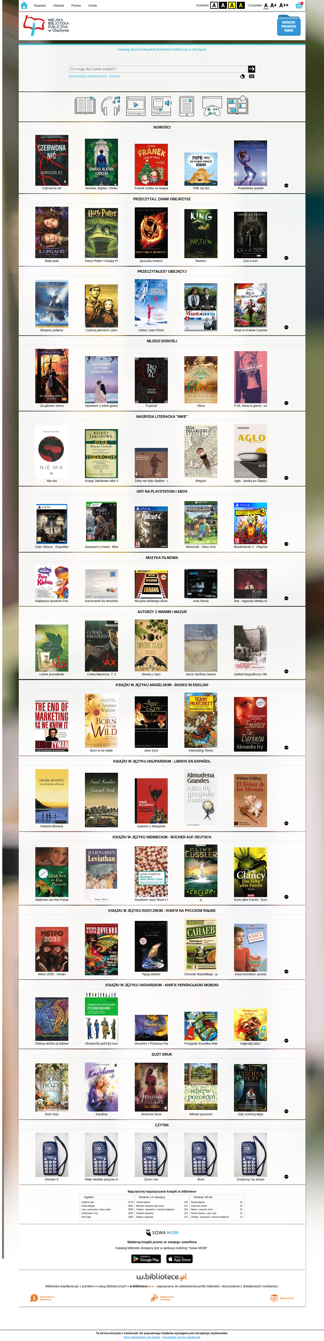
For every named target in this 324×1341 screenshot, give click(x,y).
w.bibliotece (141, 1286)
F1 (274, 5)
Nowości (40, 5)
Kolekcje (114, 76)
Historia (58, 5)
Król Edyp (86, 1217)
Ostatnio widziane (145, 1213)
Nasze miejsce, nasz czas (204, 1213)
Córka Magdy (88, 1206)
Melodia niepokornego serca (150, 1206)
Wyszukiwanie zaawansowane (88, 76)
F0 (266, 5)
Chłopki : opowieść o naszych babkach (155, 1209)
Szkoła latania (143, 1202)
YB (232, 5)
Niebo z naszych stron (202, 1209)
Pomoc (76, 5)
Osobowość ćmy (90, 1213)
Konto (93, 5)
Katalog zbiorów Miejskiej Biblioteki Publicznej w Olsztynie (162, 49)
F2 (284, 5)
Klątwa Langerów (144, 1217)
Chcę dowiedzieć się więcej (142, 1337)
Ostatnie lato (88, 1202)
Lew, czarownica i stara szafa (96, 1209)
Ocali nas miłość (199, 1206)
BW (223, 5)
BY (241, 5)
